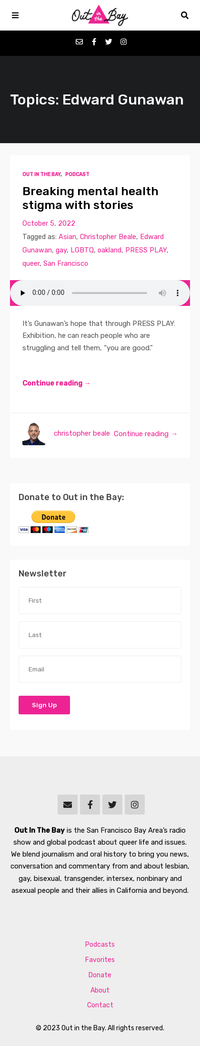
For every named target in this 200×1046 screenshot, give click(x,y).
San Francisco (65, 264)
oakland (109, 250)
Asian (67, 237)
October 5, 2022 (48, 224)
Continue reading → (56, 383)
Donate (100, 975)
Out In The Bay (41, 174)
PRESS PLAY (146, 250)
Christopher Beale (108, 237)
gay (61, 250)
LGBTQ (82, 250)
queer (31, 264)
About (100, 990)
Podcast (77, 174)
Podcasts (100, 945)
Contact (100, 1005)
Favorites (100, 960)
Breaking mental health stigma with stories (90, 198)
